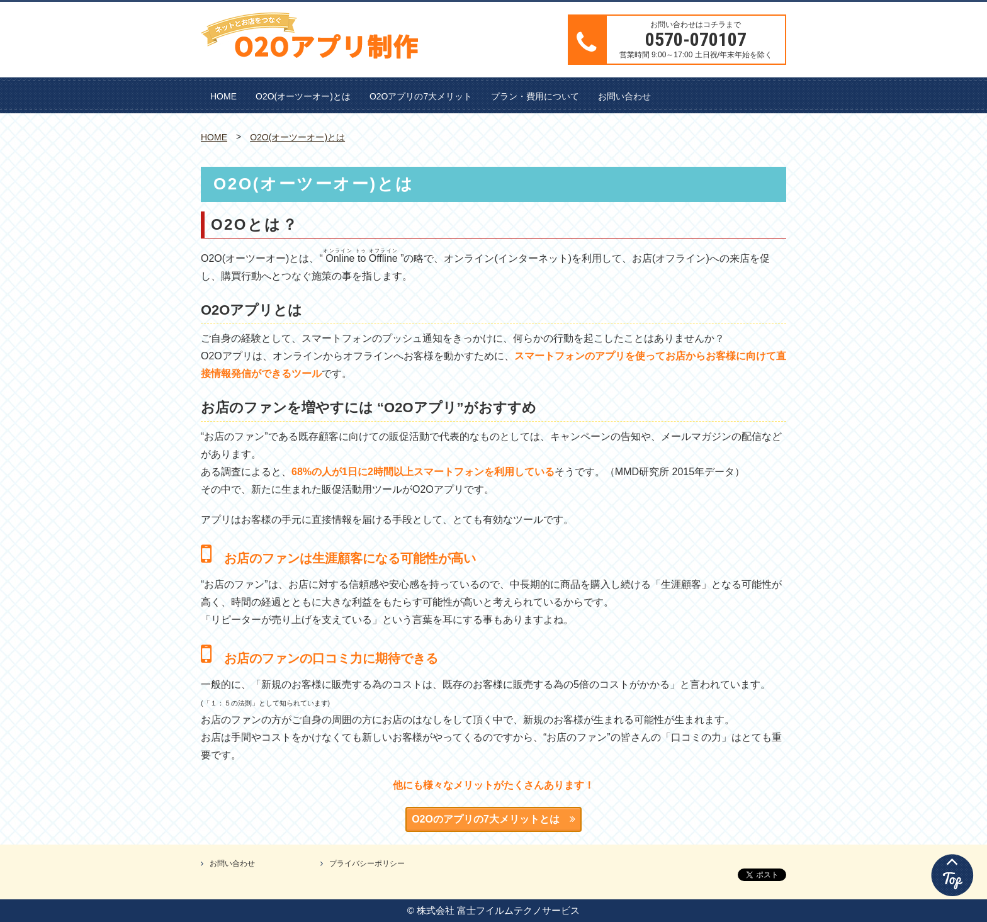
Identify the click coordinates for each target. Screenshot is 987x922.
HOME (223, 96)
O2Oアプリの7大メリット (420, 96)
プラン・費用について (535, 96)
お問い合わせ (624, 96)
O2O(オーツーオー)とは (303, 96)
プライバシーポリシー (367, 863)
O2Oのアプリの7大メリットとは (493, 819)
